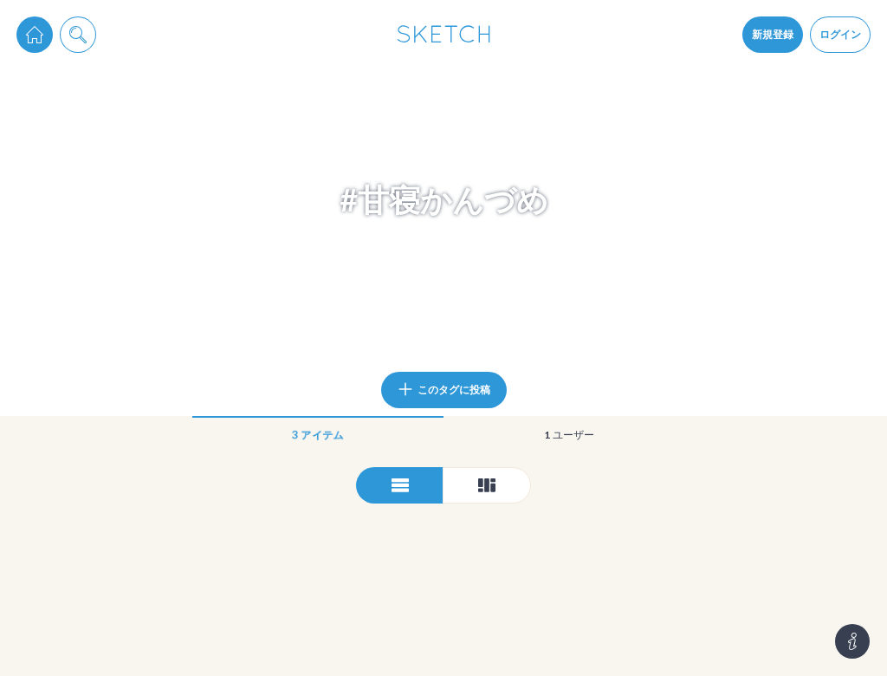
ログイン (840, 34)
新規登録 (772, 34)
